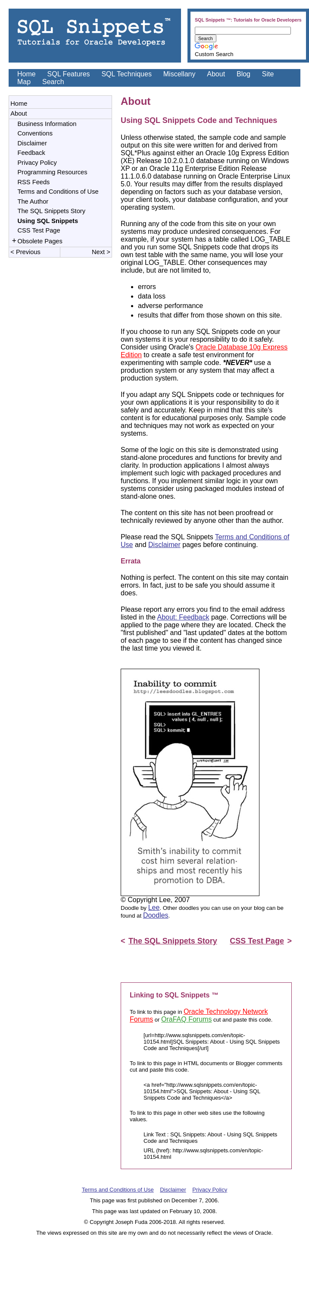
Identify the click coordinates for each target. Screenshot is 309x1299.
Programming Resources (52, 172)
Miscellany (179, 74)
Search (53, 81)
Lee (154, 907)
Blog (243, 74)
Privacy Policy (37, 162)
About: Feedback (183, 617)
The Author (33, 201)
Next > (100, 253)
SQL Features (68, 74)
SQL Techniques (126, 74)
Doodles (156, 915)
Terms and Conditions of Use (58, 191)
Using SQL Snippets (48, 220)
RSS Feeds (34, 182)
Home (26, 74)
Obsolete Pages (40, 242)
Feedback (31, 152)
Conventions (35, 133)
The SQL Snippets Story (52, 211)
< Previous (26, 253)
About (216, 74)
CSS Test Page (39, 230)
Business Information (47, 123)
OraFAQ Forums (186, 1019)
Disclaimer (32, 143)
